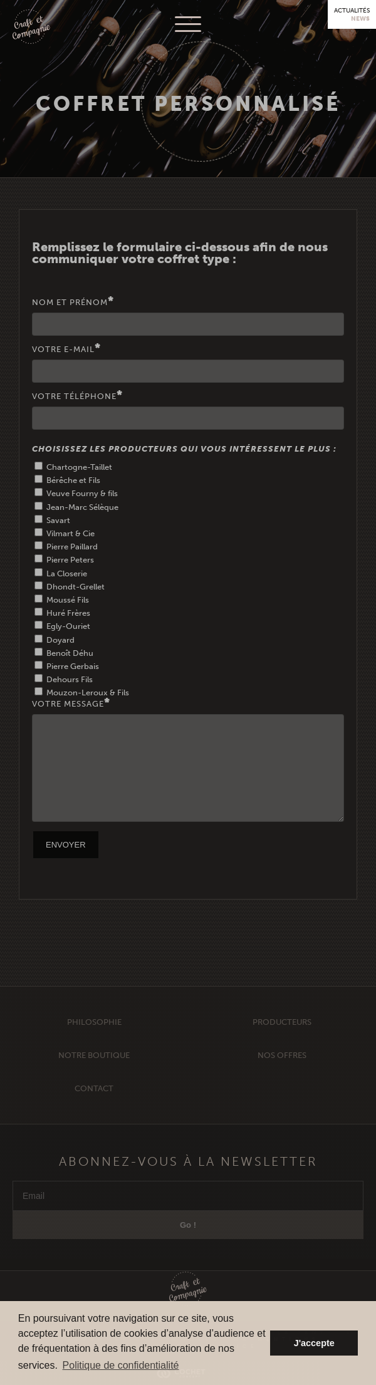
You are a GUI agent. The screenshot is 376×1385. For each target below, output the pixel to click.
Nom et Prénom (188, 316)
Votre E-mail (188, 363)
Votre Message (188, 760)
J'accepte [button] (314, 1343)
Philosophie (94, 1038)
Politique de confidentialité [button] (121, 1365)
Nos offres (282, 1071)
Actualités (352, 14)
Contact (94, 1104)
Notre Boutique (94, 1071)
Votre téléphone (188, 410)
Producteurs (282, 1038)
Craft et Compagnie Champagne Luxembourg (31, 27)
